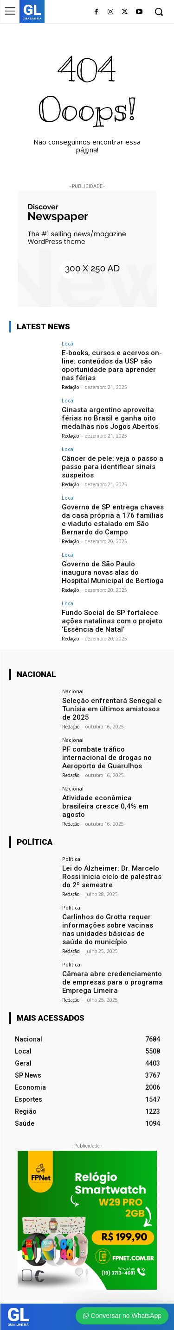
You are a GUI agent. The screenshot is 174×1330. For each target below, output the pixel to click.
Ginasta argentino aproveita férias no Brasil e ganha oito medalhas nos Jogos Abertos (110, 418)
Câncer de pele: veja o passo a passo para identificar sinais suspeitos (112, 466)
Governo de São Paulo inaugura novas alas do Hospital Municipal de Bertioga (113, 572)
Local (68, 343)
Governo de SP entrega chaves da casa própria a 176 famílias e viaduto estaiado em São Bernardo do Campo (113, 519)
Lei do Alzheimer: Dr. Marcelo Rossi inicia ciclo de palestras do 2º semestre (111, 876)
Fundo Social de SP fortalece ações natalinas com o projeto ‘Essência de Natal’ (112, 621)
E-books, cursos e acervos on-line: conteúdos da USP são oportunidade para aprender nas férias (112, 365)
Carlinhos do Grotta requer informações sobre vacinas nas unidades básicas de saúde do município (107, 929)
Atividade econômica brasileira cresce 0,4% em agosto (105, 806)
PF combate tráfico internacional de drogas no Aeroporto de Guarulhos (107, 757)
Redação (70, 387)
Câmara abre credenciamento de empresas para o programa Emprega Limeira (112, 982)
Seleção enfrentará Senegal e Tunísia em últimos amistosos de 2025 (112, 708)
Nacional (73, 691)
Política (71, 858)
